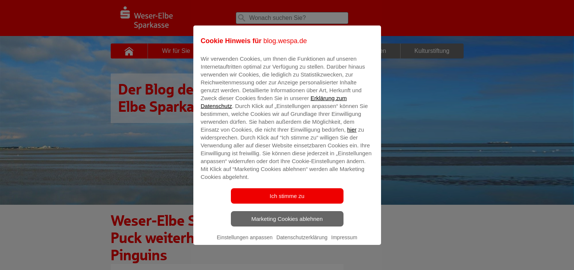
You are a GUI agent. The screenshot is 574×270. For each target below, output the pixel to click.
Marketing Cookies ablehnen (286, 224)
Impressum (344, 243)
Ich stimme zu (287, 201)
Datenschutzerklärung (301, 243)
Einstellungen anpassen (245, 243)
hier (352, 135)
